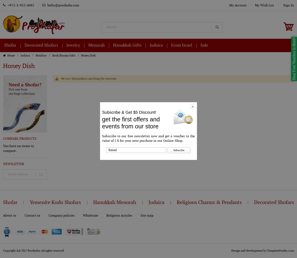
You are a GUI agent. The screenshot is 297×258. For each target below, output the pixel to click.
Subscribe (178, 150)
